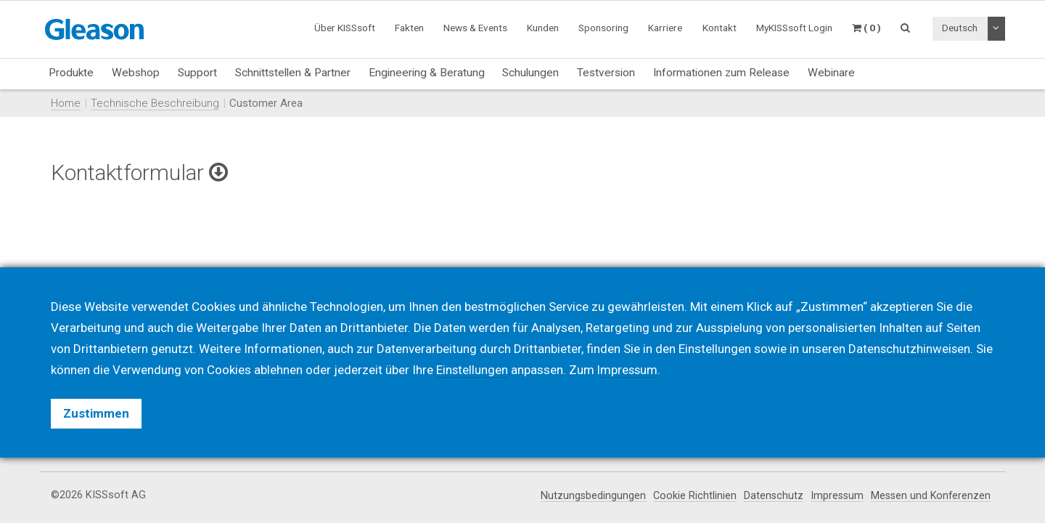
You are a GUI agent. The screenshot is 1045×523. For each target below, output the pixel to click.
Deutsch (960, 27)
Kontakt (719, 27)
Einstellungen (472, 369)
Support (197, 72)
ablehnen (278, 369)
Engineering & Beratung (427, 72)
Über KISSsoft (344, 27)
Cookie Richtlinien (690, 496)
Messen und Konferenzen (929, 496)
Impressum (833, 496)
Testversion (606, 72)
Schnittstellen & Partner (293, 72)
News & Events (475, 27)
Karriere (665, 27)
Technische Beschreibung (155, 103)
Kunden (543, 27)
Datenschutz (769, 496)
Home (66, 103)
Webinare (831, 72)
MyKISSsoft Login (794, 27)
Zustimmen (96, 413)
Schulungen (530, 72)
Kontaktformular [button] (141, 172)
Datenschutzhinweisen (910, 348)
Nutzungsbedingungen (588, 496)
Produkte (71, 72)
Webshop (136, 72)
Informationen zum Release (721, 72)
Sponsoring (603, 27)
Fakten (409, 27)
